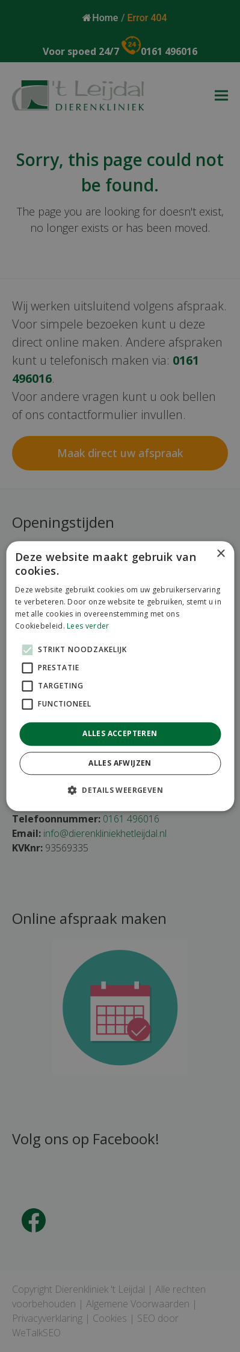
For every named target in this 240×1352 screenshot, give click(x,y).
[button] (120, 790)
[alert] (120, 676)
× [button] (220, 554)
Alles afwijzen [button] (120, 763)
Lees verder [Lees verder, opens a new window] (88, 626)
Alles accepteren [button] (119, 734)
